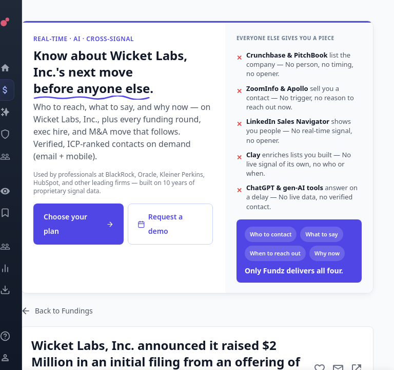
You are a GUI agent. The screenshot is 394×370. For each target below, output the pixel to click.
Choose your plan (78, 224)
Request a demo (160, 224)
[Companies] (18, 112)
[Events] (18, 90)
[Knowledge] (18, 336)
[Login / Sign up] (18, 357)
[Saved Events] (18, 212)
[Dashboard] (18, 68)
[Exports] (18, 290)
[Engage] (18, 246)
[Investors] (18, 157)
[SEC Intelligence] (18, 134)
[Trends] (18, 268)
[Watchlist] (18, 191)
